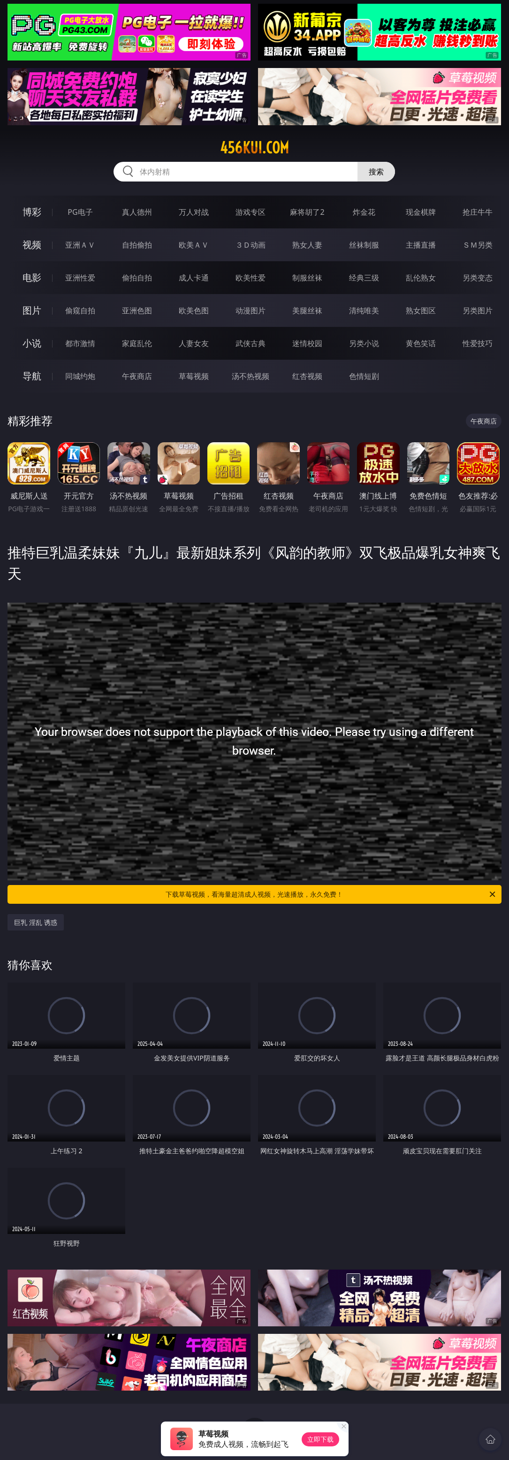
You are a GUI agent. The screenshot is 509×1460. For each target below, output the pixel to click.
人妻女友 (194, 343)
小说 (32, 343)
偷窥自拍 (80, 310)
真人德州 (137, 212)
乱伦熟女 (421, 277)
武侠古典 (251, 343)
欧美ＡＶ (194, 245)
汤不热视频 (250, 376)
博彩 (32, 211)
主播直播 (421, 245)
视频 (32, 244)
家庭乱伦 (137, 343)
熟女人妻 (307, 245)
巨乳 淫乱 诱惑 (35, 922)
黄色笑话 (421, 343)
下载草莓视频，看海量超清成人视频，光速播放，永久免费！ (331, 894)
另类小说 (364, 343)
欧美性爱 (251, 277)
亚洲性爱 (80, 277)
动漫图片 (251, 310)
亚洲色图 (137, 310)
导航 (32, 376)
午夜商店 (137, 376)
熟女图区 (421, 310)
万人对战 (194, 212)
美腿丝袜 (307, 310)
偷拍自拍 (137, 277)
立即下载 (320, 1439)
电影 (32, 277)
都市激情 (80, 343)
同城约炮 (80, 376)
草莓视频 (194, 376)
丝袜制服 (364, 245)
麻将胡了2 (307, 212)
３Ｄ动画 (251, 245)
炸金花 (364, 212)
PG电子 (80, 212)
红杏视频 (307, 376)
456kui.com (254, 147)
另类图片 (478, 310)
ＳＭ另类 (478, 245)
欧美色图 (194, 310)
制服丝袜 (307, 277)
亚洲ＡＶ (80, 245)
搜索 (376, 171)
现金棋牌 (421, 212)
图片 (32, 310)
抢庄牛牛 (478, 212)
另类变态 (478, 277)
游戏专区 (251, 212)
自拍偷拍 (137, 245)
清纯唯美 (364, 310)
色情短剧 (364, 376)
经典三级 (364, 277)
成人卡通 (194, 277)
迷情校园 (307, 343)
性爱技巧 (478, 343)
